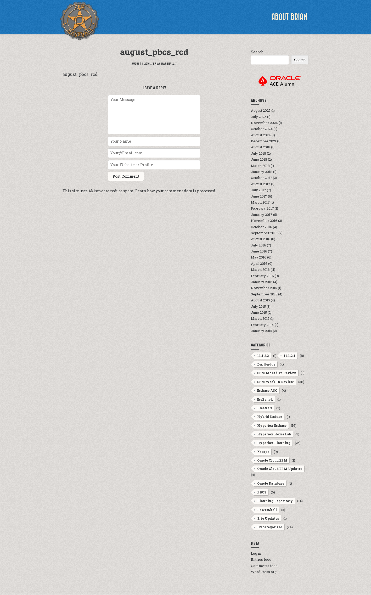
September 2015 (264, 294)
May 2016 (258, 257)
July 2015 (258, 306)
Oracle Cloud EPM (272, 460)
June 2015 (259, 312)
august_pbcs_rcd (80, 74)
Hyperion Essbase (271, 425)
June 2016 (259, 251)
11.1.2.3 (263, 355)
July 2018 (258, 153)
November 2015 (264, 287)
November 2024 (264, 122)
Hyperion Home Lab (274, 434)
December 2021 (263, 141)
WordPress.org (264, 571)
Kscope (263, 452)
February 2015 (262, 324)
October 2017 (261, 177)
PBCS (261, 492)
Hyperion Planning (273, 443)
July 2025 (258, 116)
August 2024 (261, 135)
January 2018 (261, 171)
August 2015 (260, 300)
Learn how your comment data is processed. (175, 190)
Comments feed (264, 565)
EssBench (265, 399)
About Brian (289, 17)
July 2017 (258, 190)
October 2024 (262, 128)
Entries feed (261, 559)
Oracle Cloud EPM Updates (279, 469)
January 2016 (261, 281)
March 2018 (260, 165)
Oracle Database (270, 483)
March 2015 (260, 318)
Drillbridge (266, 364)
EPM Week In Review (275, 382)
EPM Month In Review (276, 373)
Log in (256, 553)
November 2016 (264, 220)
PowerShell (267, 510)
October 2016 (261, 226)
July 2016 (258, 245)
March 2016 (260, 269)
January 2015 (261, 330)
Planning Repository (275, 501)
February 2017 (262, 208)
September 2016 (264, 233)
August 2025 (261, 110)
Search (257, 51)
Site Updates (268, 518)
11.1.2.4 (289, 355)
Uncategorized (269, 527)
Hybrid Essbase (269, 416)
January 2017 (261, 214)
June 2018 (259, 159)
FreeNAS (264, 408)
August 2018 (260, 147)
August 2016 (260, 239)
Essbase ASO (267, 390)
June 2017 (259, 196)
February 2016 (262, 275)
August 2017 (260, 184)
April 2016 (259, 263)
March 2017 (260, 202)
